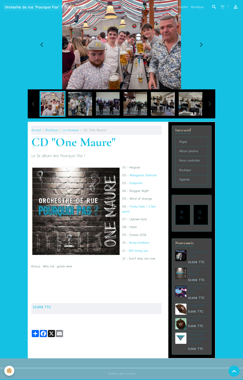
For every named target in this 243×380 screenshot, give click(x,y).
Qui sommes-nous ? (200, 215)
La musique (71, 130)
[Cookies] (9, 371)
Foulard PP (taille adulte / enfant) (197, 339)
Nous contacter (177, 7)
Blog (124, 7)
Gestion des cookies (122, 374)
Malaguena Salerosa (144, 175)
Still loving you (138, 250)
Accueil (113, 7)
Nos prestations (182, 215)
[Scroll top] (234, 371)
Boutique (197, 7)
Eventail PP (196, 306)
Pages (183, 142)
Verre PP (194, 321)
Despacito (136, 183)
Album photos (140, 7)
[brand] (45, 7)
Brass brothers (139, 242)
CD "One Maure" (194, 273)
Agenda (158, 7)
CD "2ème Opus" (195, 290)
